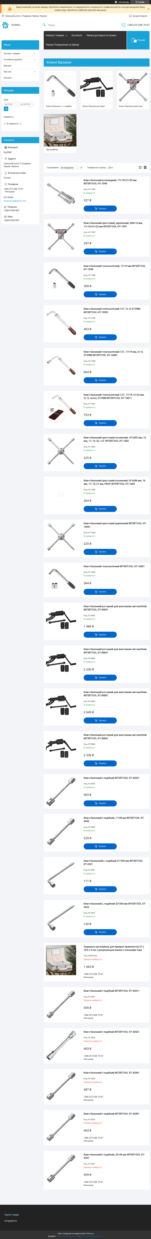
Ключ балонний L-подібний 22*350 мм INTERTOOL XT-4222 (115, 905)
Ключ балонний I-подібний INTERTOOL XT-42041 (111, 1072)
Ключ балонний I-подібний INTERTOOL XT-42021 (111, 1031)
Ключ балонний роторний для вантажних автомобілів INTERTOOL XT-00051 (115, 694)
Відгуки (7, 65)
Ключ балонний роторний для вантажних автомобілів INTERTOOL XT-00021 (115, 608)
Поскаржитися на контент (67, 1236)
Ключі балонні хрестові (130, 106)
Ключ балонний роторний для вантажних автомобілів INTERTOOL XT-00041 (115, 651)
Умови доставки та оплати (101, 35)
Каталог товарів (55, 35)
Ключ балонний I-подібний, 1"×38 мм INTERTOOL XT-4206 (114, 819)
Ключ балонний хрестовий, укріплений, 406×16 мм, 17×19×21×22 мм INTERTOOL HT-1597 (113, 225)
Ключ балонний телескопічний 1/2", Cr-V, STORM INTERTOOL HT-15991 (112, 310)
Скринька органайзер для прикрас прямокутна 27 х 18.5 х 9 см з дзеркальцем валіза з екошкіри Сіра (114, 948)
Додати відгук (140, 16)
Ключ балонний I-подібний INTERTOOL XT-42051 (111, 1113)
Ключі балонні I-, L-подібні (59, 106)
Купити (102, 208)
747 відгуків (123, 2)
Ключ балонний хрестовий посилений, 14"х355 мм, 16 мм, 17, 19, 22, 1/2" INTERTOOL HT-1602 (115, 439)
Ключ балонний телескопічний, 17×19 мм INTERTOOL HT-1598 (115, 268)
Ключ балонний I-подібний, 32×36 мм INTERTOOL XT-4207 (114, 1156)
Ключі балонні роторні (94, 106)
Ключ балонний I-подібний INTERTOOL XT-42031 (111, 778)
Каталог (8, 78)
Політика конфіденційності (91, 1236)
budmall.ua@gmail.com (15, 201)
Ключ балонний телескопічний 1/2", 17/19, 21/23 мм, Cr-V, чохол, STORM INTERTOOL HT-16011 (114, 396)
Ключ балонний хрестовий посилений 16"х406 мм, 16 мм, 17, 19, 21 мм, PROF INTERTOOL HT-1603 (114, 482)
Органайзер (52, 149)
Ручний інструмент (13, 59)
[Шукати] (44, 25)
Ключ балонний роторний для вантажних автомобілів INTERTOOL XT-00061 (115, 737)
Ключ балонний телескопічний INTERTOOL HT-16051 (114, 566)
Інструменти (11, 1221)
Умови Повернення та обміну (62, 44)
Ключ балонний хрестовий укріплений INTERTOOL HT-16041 (115, 525)
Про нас (7, 71)
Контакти (77, 35)
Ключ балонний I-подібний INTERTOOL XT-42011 (111, 990)
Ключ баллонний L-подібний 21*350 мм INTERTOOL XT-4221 (113, 862)
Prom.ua (90, 1234)
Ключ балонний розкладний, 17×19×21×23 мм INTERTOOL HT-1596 (110, 182)
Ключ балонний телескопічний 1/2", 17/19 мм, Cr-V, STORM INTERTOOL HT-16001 (113, 353)
